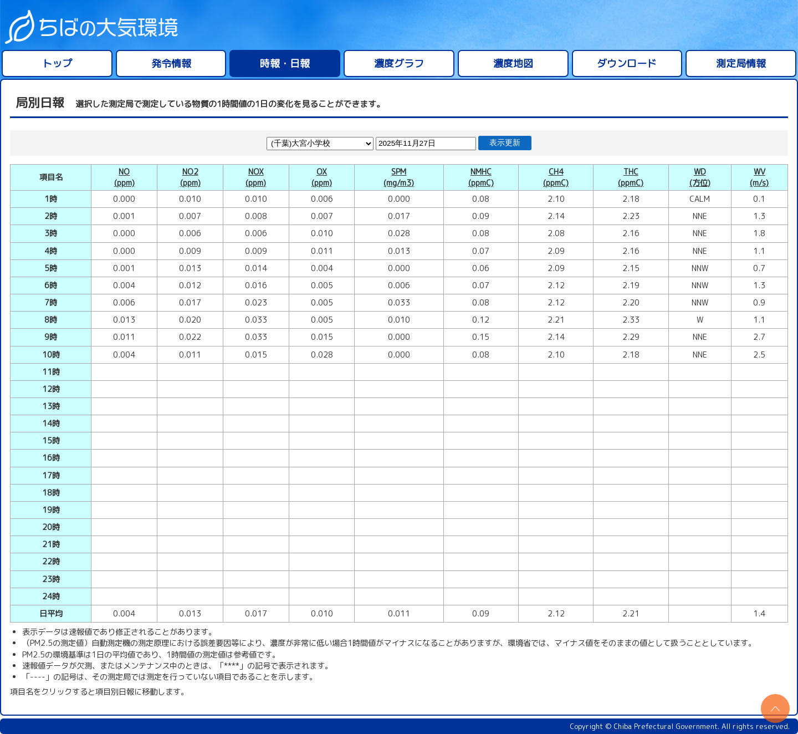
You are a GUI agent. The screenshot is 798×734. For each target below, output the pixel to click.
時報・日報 (285, 63)
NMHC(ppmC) (481, 177)
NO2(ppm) (190, 177)
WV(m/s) (759, 177)
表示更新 (504, 143)
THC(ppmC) (630, 177)
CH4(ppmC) (556, 177)
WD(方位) (699, 177)
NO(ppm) (124, 177)
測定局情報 (741, 63)
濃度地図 (513, 63)
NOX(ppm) (255, 177)
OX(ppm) (321, 177)
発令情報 (171, 63)
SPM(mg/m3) (398, 177)
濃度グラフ (399, 63)
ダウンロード (627, 63)
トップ (57, 63)
